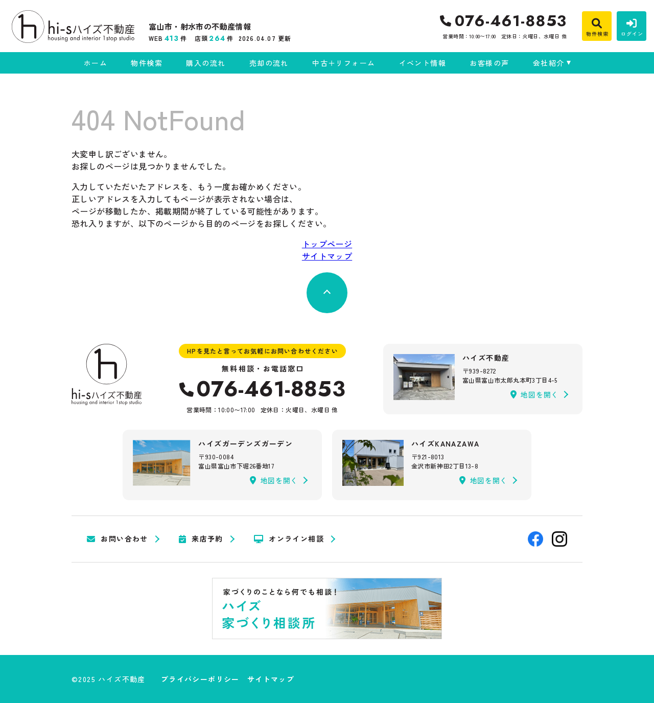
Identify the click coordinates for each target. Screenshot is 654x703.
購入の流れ (205, 63)
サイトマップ (327, 256)
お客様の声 (489, 63)
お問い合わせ (117, 539)
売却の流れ (269, 63)
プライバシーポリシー (200, 679)
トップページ (327, 244)
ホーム (95, 63)
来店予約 (201, 539)
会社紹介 (549, 63)
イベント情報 (422, 63)
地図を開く (534, 394)
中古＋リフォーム (343, 63)
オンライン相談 (289, 539)
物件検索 (146, 63)
